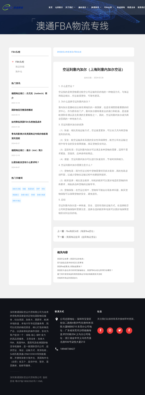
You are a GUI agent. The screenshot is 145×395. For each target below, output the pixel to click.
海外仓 (18, 71)
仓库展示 (59, 7)
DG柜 (33, 195)
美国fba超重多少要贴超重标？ (69, 266)
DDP (38, 189)
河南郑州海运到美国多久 (67, 278)
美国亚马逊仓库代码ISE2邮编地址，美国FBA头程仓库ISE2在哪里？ (85, 270)
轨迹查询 (121, 7)
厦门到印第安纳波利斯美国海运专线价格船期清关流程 (79, 274)
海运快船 (20, 66)
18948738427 (84, 348)
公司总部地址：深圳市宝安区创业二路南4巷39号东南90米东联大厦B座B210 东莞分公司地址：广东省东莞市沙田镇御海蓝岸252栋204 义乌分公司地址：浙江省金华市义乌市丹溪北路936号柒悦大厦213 (93, 330)
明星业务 (131, 7)
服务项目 (82, 7)
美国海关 (31, 189)
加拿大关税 (17, 189)
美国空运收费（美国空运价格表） (71, 259)
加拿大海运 (17, 201)
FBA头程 (19, 61)
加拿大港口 (25, 195)
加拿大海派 (41, 195)
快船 (24, 189)
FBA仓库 (108, 7)
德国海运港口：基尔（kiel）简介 (27, 150)
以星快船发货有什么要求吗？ (25, 162)
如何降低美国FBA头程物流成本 (26, 122)
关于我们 (69, 7)
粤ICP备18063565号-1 (18, 381)
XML (32, 381)
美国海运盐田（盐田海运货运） (82, 237)
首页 (50, 7)
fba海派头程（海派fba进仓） (81, 231)
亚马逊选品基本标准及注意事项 (70, 263)
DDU (43, 189)
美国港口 (16, 195)
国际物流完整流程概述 (22, 110)
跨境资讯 (95, 7)
